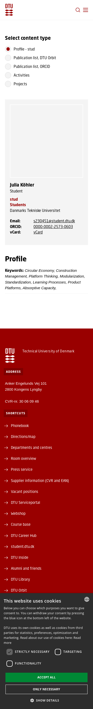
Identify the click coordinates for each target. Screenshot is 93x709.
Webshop (18, 513)
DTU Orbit (19, 590)
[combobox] (86, 599)
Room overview (23, 458)
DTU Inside (19, 557)
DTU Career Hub (23, 535)
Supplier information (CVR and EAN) (40, 480)
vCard (38, 232)
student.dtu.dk (22, 546)
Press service (21, 469)
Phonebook (20, 425)
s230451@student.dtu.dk (54, 221)
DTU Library (20, 579)
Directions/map (23, 436)
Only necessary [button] (46, 689)
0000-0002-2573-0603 (53, 226)
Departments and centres (31, 447)
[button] (85, 10)
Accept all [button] (46, 677)
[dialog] (46, 651)
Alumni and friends (26, 568)
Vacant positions (24, 491)
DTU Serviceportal (25, 502)
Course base (21, 524)
